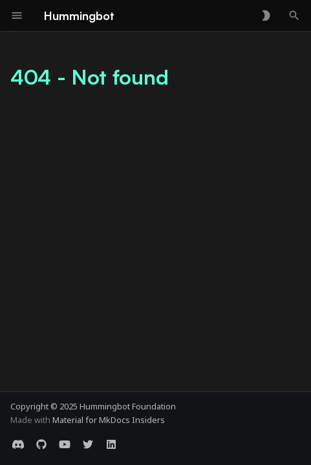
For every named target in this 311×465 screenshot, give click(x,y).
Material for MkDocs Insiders (108, 420)
